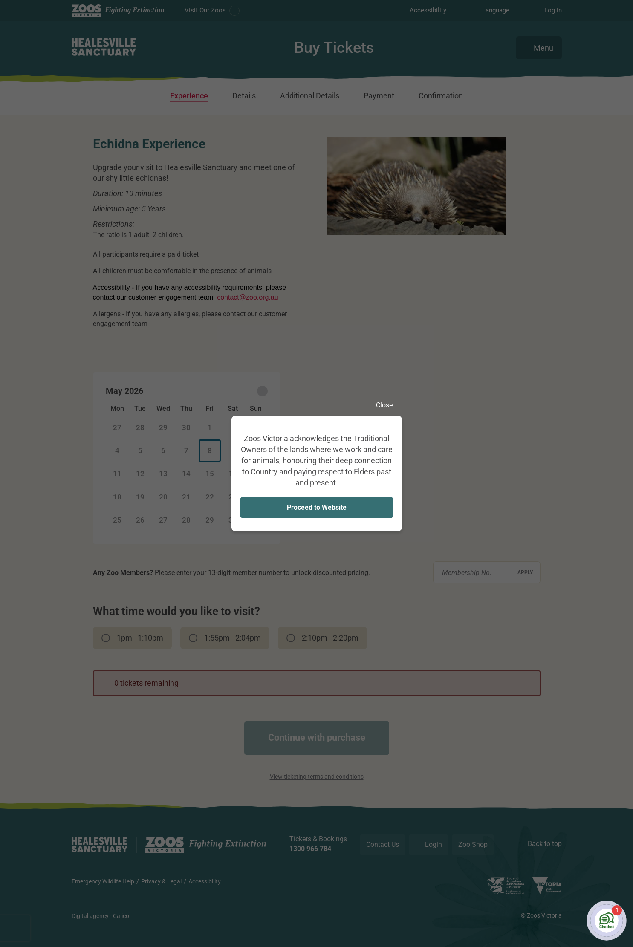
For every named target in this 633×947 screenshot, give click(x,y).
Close (389, 405)
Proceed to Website (317, 507)
